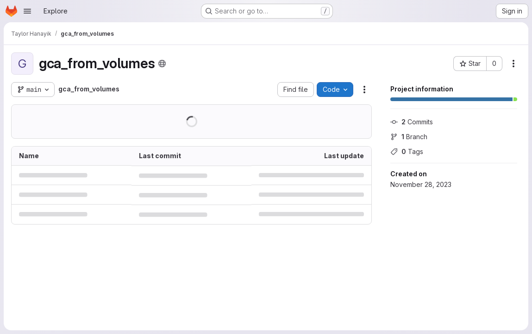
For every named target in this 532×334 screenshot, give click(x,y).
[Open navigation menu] (27, 11)
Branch (408, 137)
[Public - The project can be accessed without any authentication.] (162, 63)
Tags (406, 151)
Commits (411, 122)
